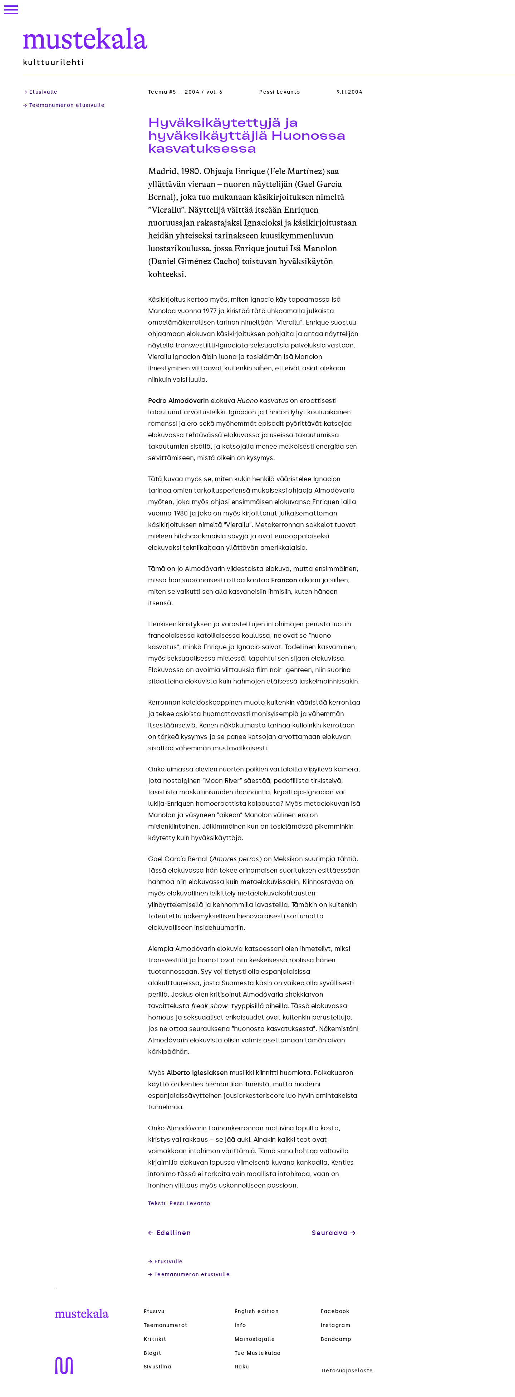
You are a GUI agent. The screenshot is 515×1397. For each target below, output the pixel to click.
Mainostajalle (255, 1339)
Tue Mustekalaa (258, 1353)
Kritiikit (155, 1339)
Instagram (336, 1325)
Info (240, 1325)
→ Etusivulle (40, 92)
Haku (242, 1367)
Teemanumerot (166, 1325)
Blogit (152, 1353)
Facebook (335, 1311)
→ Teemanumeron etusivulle (64, 105)
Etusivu (154, 1311)
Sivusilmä (158, 1367)
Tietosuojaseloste (347, 1371)
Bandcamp (336, 1339)
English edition (257, 1311)
